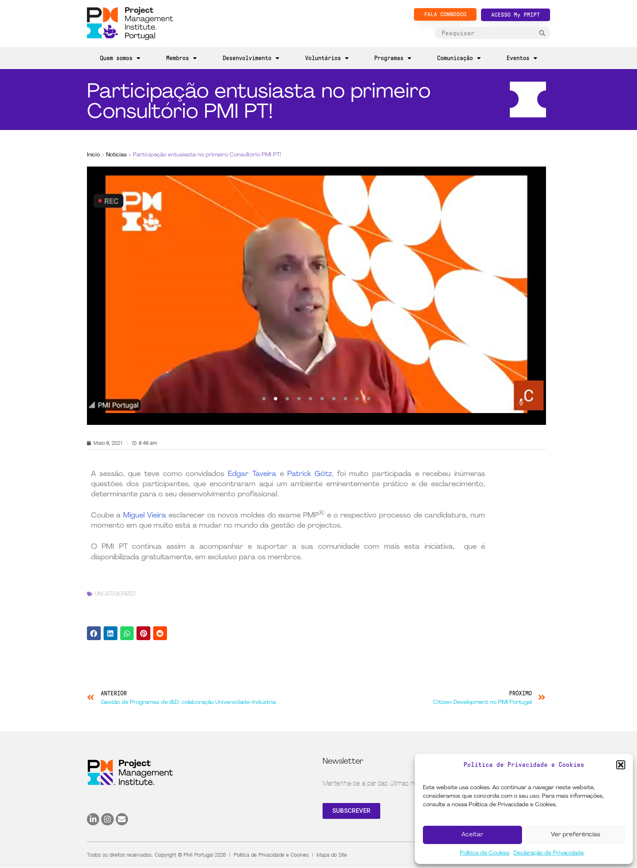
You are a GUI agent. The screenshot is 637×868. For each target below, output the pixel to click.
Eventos (522, 58)
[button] (621, 765)
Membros (181, 58)
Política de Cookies (484, 853)
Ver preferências (575, 835)
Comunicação (459, 58)
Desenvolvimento (251, 58)
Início (93, 155)
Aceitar (472, 835)
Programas (392, 58)
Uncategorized (115, 594)
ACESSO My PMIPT (515, 15)
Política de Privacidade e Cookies (271, 854)
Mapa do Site (331, 854)
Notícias (116, 155)
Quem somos (120, 58)
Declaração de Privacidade (549, 853)
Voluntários (327, 58)
